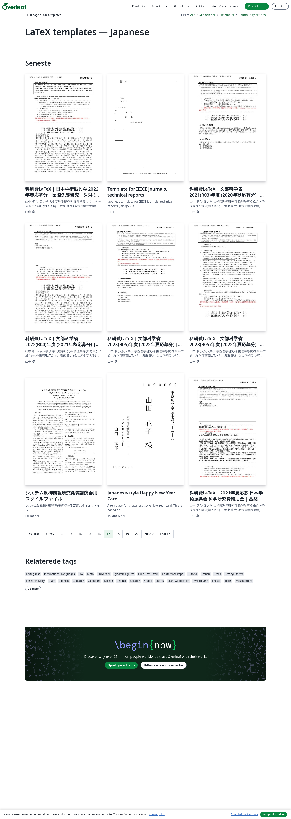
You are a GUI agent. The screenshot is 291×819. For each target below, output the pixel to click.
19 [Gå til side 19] (127, 534)
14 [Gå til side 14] (80, 534)
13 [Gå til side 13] (70, 534)
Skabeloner (207, 15)
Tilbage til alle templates (43, 15)
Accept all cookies (273, 814)
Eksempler (227, 15)
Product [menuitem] (137, 6)
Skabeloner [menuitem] (181, 6)
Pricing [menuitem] (201, 6)
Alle (192, 15)
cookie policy (157, 814)
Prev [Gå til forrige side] (49, 534)
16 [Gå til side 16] (99, 534)
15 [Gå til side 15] (89, 534)
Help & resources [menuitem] (224, 6)
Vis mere (33, 588)
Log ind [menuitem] (280, 6)
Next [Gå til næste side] (149, 534)
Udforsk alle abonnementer (163, 665)
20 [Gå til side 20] (136, 534)
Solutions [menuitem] (158, 6)
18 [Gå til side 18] (118, 534)
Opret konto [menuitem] (256, 6)
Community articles (252, 15)
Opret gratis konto (121, 665)
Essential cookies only (244, 814)
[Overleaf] (14, 6)
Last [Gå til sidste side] (165, 534)
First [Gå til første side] (33, 534)
